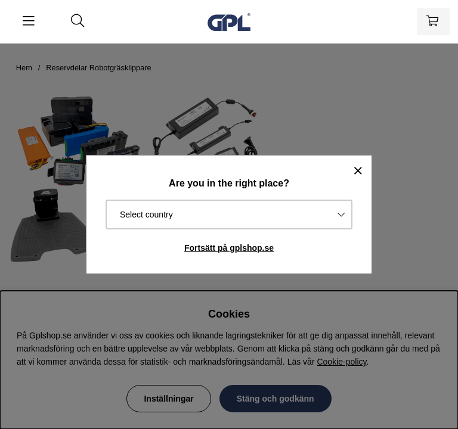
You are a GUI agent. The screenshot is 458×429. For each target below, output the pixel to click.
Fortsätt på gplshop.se (229, 248)
